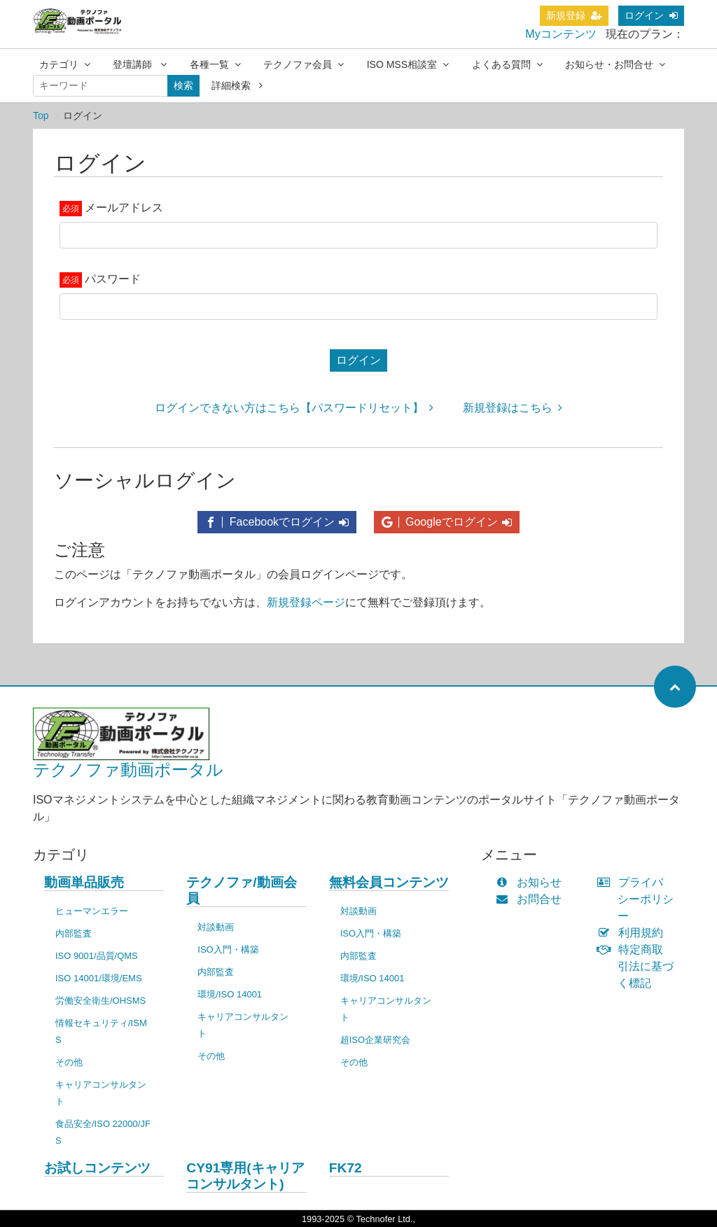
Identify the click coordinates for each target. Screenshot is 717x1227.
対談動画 (215, 927)
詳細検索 (237, 85)
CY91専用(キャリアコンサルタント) (245, 1176)
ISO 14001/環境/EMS (98, 978)
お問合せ (532, 899)
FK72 (345, 1168)
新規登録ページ (306, 602)
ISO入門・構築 (227, 949)
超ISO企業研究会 (375, 1040)
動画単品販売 (84, 882)
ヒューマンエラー (91, 911)
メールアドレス (124, 207)
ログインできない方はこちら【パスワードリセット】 (294, 408)
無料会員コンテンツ (389, 882)
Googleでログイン (447, 522)
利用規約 (633, 933)
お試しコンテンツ (97, 1168)
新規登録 (574, 15)
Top (41, 115)
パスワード (113, 279)
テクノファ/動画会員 (241, 890)
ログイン (651, 15)
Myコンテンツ (560, 34)
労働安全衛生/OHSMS (100, 1000)
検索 (183, 85)
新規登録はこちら (512, 408)
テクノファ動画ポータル (128, 769)
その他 (69, 1062)
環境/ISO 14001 (229, 994)
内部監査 (73, 933)
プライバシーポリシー (639, 899)
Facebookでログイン (277, 522)
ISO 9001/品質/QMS (96, 956)
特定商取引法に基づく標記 (639, 966)
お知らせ (532, 882)
